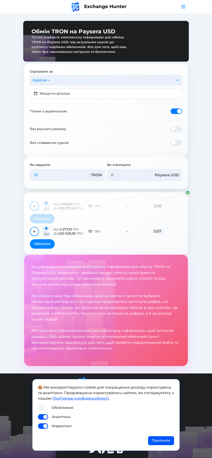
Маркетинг (62, 426)
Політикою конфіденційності (80, 398)
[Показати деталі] (34, 206)
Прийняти (161, 440)
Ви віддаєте (40, 165)
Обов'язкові (62, 407)
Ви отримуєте (119, 165)
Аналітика (61, 417)
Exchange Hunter (99, 6)
